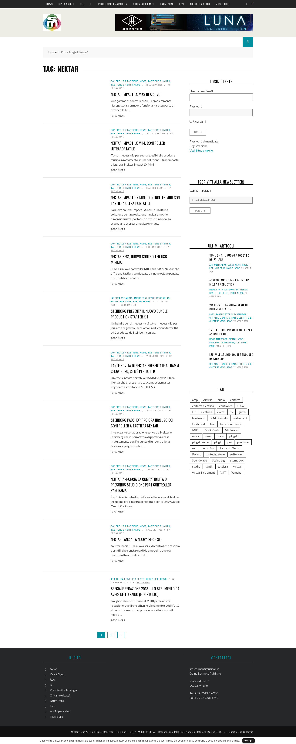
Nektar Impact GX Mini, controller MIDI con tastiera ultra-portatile (145, 200)
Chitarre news (217, 321)
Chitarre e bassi (143, 4)
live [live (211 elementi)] (212, 424)
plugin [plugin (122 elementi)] (218, 442)
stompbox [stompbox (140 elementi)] (237, 460)
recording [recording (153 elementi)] (208, 448)
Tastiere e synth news (125, 84)
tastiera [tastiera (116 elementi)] (223, 466)
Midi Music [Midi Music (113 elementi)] (212, 430)
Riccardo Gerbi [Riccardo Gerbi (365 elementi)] (229, 448)
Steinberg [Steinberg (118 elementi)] (218, 460)
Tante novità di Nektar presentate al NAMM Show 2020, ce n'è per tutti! (145, 368)
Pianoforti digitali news (229, 339)
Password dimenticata (204, 141)
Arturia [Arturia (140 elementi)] (207, 400)
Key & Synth (66, 4)
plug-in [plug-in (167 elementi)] (233, 436)
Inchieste (138, 579)
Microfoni (140, 298)
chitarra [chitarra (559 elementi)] (235, 400)
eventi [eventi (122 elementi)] (221, 412)
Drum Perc (167, 4)
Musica (218, 268)
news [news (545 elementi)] (208, 436)
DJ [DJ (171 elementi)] (194, 412)
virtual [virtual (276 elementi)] (237, 466)
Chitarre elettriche (239, 317)
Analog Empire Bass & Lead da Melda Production (229, 282)
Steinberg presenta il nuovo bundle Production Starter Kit (139, 314)
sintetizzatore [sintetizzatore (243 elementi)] (216, 454)
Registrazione (198, 146)
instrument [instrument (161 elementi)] (240, 418)
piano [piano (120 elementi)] (220, 436)
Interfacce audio (122, 298)
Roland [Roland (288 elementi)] (196, 454)
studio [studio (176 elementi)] (196, 466)
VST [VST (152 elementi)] (223, 472)
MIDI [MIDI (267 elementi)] (195, 430)
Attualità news (121, 579)
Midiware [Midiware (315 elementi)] (231, 430)
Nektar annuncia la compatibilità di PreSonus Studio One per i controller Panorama (141, 484)
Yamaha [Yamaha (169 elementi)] (236, 472)
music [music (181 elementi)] (196, 436)
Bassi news (240, 314)
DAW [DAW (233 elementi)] (240, 406)
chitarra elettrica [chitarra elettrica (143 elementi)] (203, 406)
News (49, 4)
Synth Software (225, 289)
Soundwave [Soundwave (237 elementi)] (199, 460)
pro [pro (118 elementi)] (229, 442)
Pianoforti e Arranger (112, 4)
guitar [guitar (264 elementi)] (242, 412)
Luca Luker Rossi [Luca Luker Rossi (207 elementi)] (230, 424)
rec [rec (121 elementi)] (194, 448)
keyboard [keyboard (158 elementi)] (198, 424)
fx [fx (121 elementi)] (231, 412)
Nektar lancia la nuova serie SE (135, 539)
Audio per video (200, 4)
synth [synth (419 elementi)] (209, 466)
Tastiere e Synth (159, 81)
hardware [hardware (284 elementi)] (198, 418)
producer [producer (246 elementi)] (243, 442)
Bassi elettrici (224, 314)
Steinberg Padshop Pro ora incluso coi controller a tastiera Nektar (142, 423)
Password (196, 106)
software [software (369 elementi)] (236, 454)
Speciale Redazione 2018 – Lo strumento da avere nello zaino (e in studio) (145, 591)
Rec (82, 4)
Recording (163, 298)
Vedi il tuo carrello (201, 150)
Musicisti (228, 268)
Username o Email (201, 91)
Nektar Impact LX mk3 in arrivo (135, 94)
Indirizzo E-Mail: (201, 191)
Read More (118, 115)
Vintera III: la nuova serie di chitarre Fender (228, 307)
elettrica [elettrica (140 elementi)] (206, 412)
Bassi (212, 314)
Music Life (222, 4)
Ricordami (198, 121)
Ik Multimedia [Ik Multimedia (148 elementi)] (219, 418)
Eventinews (234, 264)
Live (181, 4)
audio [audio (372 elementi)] (221, 400)
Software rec (142, 301)
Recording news (121, 301)
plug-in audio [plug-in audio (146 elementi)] (200, 442)
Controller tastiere (124, 81)
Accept (248, 740)
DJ (91, 4)
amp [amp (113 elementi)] (195, 400)
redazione (117, 88)
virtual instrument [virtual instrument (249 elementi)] (203, 472)
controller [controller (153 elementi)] (225, 406)
